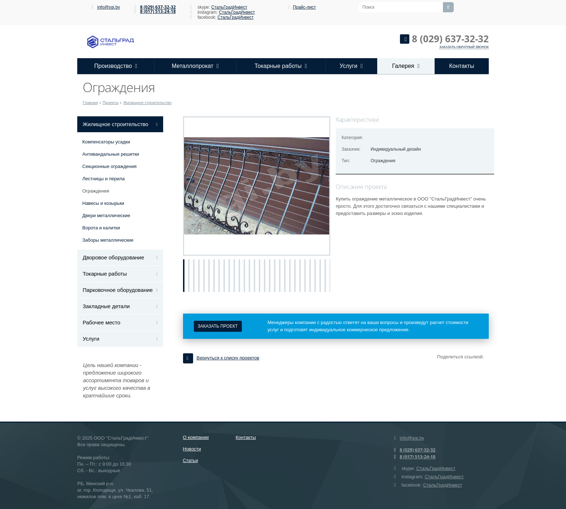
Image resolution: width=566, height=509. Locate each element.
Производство (115, 66)
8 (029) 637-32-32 (158, 7)
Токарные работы (280, 66)
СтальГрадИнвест (229, 7)
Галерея (405, 66)
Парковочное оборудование (118, 290)
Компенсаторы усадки (106, 141)
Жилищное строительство (147, 102)
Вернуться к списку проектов (221, 358)
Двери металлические (106, 215)
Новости (192, 449)
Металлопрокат (195, 66)
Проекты (110, 102)
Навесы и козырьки (103, 203)
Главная (90, 102)
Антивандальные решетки (110, 154)
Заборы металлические (108, 240)
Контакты (461, 66)
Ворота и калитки (101, 227)
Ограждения (95, 191)
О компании (196, 437)
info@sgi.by (108, 7)
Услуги (351, 66)
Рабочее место (101, 322)
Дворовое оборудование (113, 257)
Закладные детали (106, 306)
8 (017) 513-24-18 (158, 11)
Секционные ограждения (109, 166)
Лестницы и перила (103, 178)
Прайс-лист (304, 7)
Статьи (190, 460)
